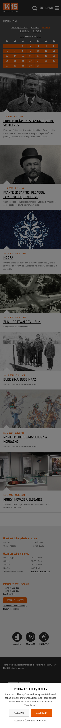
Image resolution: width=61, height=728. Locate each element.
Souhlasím (41, 713)
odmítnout (41, 720)
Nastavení (19, 713)
